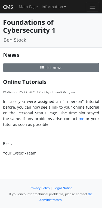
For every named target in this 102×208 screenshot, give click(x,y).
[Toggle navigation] (92, 6)
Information (52, 6)
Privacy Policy (40, 188)
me (81, 118)
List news (51, 67)
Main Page (28, 6)
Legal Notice (63, 188)
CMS (8, 7)
